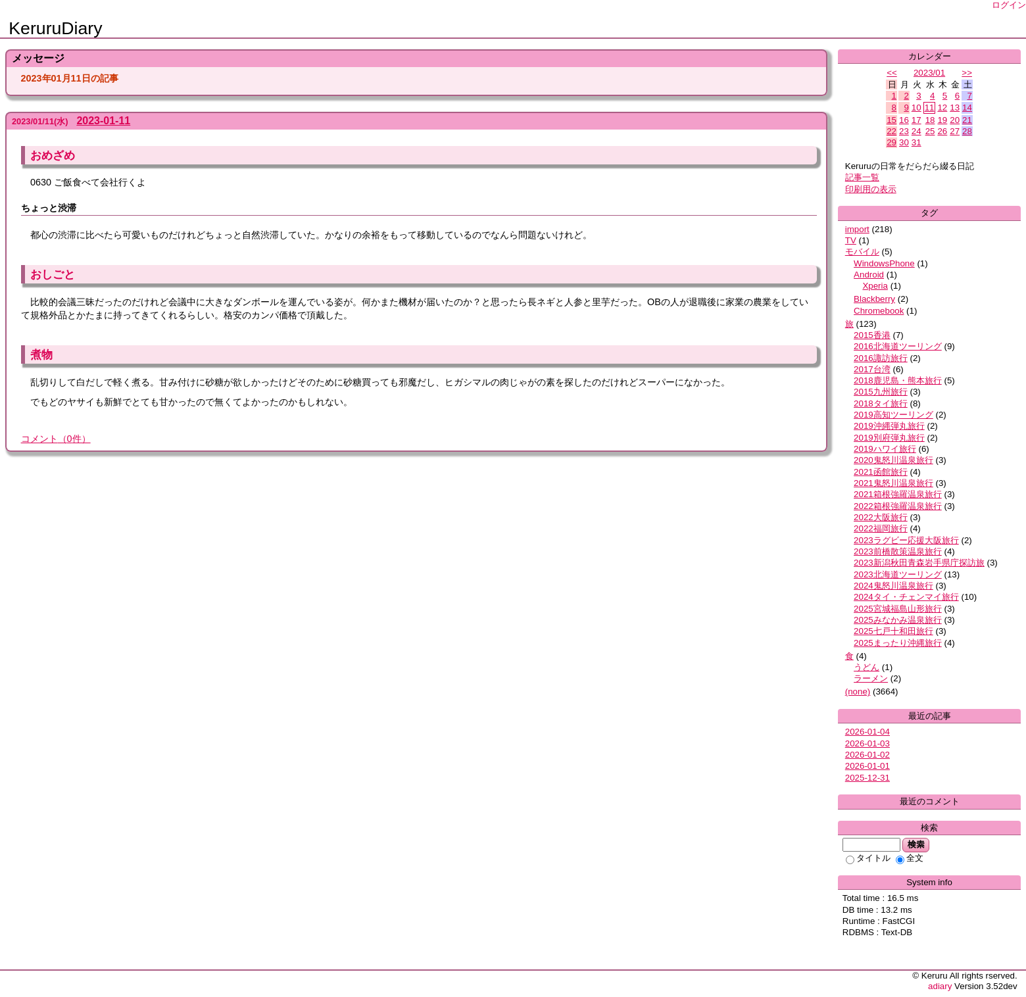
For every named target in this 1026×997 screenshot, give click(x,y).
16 (904, 120)
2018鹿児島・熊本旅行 (898, 380)
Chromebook (879, 311)
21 (967, 120)
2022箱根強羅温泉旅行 (898, 506)
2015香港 (872, 335)
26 (942, 131)
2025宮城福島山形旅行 (898, 609)
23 (904, 131)
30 (904, 142)
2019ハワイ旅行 (885, 449)
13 (955, 107)
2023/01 (929, 73)
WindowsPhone (884, 263)
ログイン (1009, 5)
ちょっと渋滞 (48, 208)
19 (942, 120)
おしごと (52, 274)
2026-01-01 (867, 766)
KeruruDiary (55, 28)
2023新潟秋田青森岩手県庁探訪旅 (919, 563)
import (857, 229)
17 (916, 120)
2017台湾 (872, 369)
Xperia (875, 286)
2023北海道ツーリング (898, 574)
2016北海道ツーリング (898, 346)
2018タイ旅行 (881, 403)
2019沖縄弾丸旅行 (889, 426)
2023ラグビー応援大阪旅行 (906, 540)
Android (869, 275)
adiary (940, 986)
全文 (909, 858)
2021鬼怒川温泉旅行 (893, 483)
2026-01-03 (867, 743)
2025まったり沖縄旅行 (898, 643)
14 (967, 107)
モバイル (862, 251)
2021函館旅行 (881, 472)
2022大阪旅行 (881, 517)
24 (916, 131)
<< (892, 73)
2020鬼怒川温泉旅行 (893, 460)
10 (916, 107)
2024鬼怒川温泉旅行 (893, 586)
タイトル (868, 858)
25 (930, 131)
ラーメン (871, 678)
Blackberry (874, 299)
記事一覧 (862, 177)
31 (916, 142)
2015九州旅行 (881, 392)
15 (891, 120)
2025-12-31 (867, 778)
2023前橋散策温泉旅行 (898, 551)
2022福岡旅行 (881, 528)
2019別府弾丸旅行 (889, 438)
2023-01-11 (103, 120)
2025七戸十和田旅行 (893, 631)
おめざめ (52, 155)
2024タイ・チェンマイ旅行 (906, 597)
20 (955, 120)
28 (967, 131)
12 (942, 107)
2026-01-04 (867, 732)
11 (930, 107)
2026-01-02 (867, 755)
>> (967, 73)
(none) (858, 691)
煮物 (41, 354)
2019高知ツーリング (893, 415)
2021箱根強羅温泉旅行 (898, 494)
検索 (916, 844)
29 (891, 142)
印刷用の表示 (870, 189)
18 (930, 120)
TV (850, 240)
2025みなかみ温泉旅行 (898, 620)
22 (891, 131)
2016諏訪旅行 (881, 358)
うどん (866, 667)
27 (955, 131)
